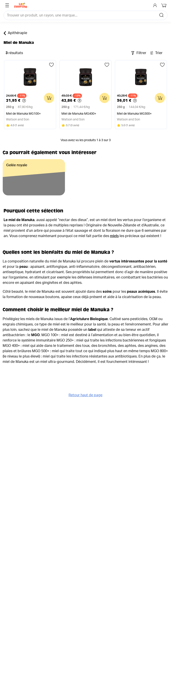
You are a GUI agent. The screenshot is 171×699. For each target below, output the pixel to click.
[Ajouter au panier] (49, 98)
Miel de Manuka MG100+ (23, 113)
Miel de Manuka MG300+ (134, 113)
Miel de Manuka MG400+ (78, 113)
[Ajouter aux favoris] (51, 64)
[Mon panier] (164, 5)
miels (114, 236)
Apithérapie (15, 33)
